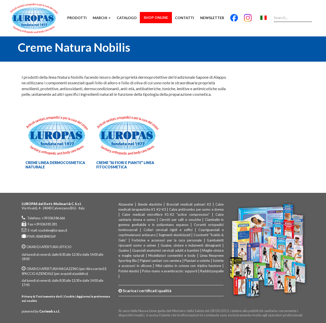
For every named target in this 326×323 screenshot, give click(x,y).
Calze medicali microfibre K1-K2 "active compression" (165, 214)
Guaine (123, 250)
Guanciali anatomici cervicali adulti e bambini (165, 250)
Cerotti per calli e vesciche (180, 220)
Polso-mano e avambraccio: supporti (169, 271)
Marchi (102, 18)
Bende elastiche (150, 204)
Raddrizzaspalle (212, 271)
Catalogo (127, 18)
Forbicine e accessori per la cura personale (166, 240)
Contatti (184, 18)
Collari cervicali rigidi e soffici (168, 230)
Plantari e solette (197, 261)
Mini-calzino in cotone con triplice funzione (188, 266)
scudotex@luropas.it (52, 230)
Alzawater (125, 204)
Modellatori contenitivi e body (172, 255)
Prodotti (77, 18)
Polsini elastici (128, 271)
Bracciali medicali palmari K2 (189, 204)
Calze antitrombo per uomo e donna (196, 209)
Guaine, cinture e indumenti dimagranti (191, 245)
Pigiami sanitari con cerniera (161, 261)
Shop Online (156, 17)
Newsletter (212, 18)
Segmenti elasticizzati (175, 235)
